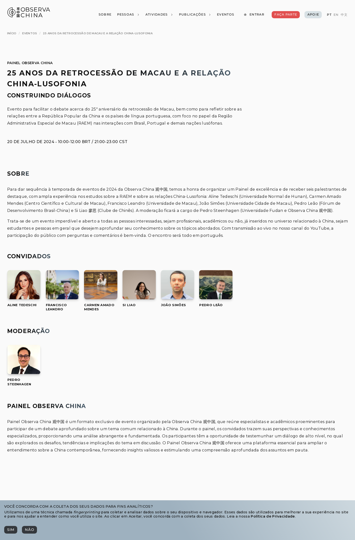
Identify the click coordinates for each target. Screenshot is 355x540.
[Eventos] (225, 14)
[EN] (336, 15)
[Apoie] (313, 14)
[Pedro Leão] (215, 298)
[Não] (29, 530)
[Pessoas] (128, 14)
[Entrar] (254, 14)
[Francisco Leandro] (62, 298)
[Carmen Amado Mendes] (100, 298)
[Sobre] (104, 14)
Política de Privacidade (273, 516)
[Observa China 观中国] (28, 16)
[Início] (12, 33)
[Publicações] (195, 14)
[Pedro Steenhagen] (24, 373)
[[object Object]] (21, 305)
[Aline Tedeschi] (24, 298)
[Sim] (10, 530)
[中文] (344, 15)
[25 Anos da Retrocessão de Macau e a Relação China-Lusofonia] (98, 33)
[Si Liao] (139, 298)
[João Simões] (177, 298)
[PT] (329, 15)
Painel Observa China (30, 63)
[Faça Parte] (286, 14)
